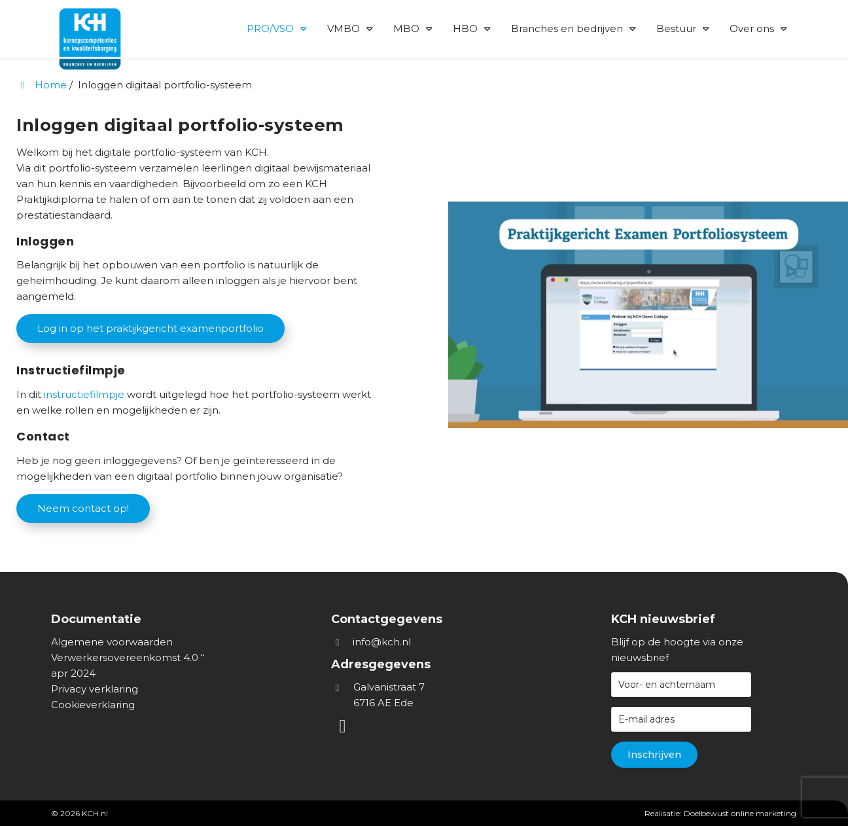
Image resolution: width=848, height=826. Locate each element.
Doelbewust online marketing (740, 813)
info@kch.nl (382, 642)
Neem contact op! (83, 508)
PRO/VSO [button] (270, 28)
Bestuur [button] (676, 28)
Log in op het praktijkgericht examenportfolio (150, 328)
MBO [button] (406, 28)
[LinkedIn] (344, 729)
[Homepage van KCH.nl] (103, 27)
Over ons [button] (752, 28)
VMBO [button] (343, 28)
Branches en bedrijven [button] (567, 28)
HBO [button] (465, 28)
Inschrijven (654, 755)
